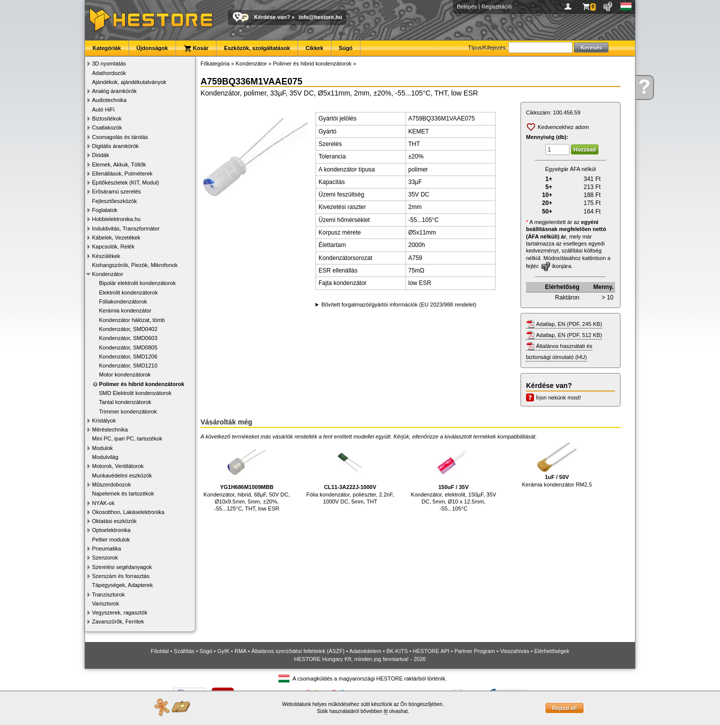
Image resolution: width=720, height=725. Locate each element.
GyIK (224, 651)
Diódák (100, 155)
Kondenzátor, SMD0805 (128, 347)
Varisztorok (105, 603)
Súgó (346, 48)
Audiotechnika (109, 100)
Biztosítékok (107, 119)
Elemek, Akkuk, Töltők (119, 165)
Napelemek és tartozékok (123, 493)
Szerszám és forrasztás (121, 576)
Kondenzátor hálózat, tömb (131, 320)
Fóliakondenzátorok (123, 301)
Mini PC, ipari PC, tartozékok (127, 439)
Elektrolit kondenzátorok (128, 293)
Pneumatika (106, 549)
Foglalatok (105, 210)
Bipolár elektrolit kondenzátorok (137, 283)
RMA (240, 651)
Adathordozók (109, 73)
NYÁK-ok (103, 503)
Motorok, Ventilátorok (118, 466)
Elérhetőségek (551, 651)
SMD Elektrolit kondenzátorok (135, 393)
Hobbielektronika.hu (116, 219)
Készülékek (106, 256)
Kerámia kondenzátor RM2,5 (557, 465)
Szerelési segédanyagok (122, 567)
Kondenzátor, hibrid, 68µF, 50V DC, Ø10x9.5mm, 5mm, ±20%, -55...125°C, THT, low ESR (247, 477)
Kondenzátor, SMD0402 (128, 329)
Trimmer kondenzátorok (128, 411)
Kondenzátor (107, 274)
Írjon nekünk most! (558, 397)
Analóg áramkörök (114, 91)
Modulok (102, 448)
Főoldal (159, 651)
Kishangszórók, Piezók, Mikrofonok (135, 265)
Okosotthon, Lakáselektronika (128, 512)
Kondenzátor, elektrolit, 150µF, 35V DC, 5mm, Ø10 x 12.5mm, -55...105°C (453, 477)
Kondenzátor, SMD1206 (128, 357)
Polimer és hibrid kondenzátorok (141, 384)
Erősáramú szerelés (116, 191)
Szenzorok (105, 557)
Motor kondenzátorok (124, 375)
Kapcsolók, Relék (113, 247)
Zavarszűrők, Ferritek (118, 621)
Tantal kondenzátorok (125, 402)
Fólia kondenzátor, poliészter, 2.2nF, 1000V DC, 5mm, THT (350, 473)
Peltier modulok (111, 539)
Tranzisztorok (108, 595)
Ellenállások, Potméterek (122, 173)
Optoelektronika (111, 530)
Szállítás (184, 651)
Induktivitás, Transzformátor (126, 229)
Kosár (196, 48)
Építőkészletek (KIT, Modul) (125, 183)
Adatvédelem (366, 651)
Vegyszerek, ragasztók (120, 613)
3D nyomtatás (109, 63)
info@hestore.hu (320, 17)
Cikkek (314, 48)
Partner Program (474, 651)
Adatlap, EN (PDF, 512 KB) (569, 335)
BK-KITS (397, 651)
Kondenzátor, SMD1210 (128, 365)
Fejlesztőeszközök (114, 201)
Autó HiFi (103, 109)
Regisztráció (497, 7)
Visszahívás (515, 651)
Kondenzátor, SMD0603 (128, 338)
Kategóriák (106, 48)
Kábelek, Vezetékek (116, 237)
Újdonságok (152, 48)
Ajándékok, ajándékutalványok (129, 82)
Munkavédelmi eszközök (122, 475)
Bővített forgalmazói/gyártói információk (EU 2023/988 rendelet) (399, 305)
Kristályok (104, 421)
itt (386, 711)
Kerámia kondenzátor (125, 311)
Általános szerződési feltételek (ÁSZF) (298, 651)
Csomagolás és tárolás (120, 137)
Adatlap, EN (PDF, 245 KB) (569, 324)
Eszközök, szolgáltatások (257, 48)
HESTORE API (431, 651)
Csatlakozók (107, 127)
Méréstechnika (110, 429)
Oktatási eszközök (114, 521)
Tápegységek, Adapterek (122, 585)
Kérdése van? (272, 17)
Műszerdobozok (111, 485)
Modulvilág (105, 457)
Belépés (467, 7)
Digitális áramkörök (115, 146)
